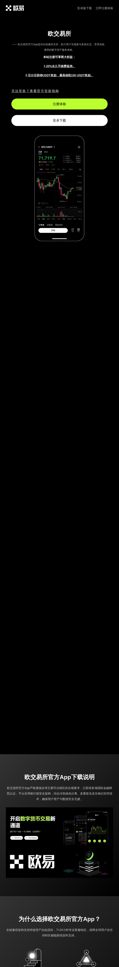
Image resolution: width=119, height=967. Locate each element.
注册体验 (59, 104)
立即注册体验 (104, 8)
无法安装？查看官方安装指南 (35, 91)
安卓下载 (59, 120)
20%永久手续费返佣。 (60, 66)
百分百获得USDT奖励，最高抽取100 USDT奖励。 (61, 75)
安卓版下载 (84, 8)
